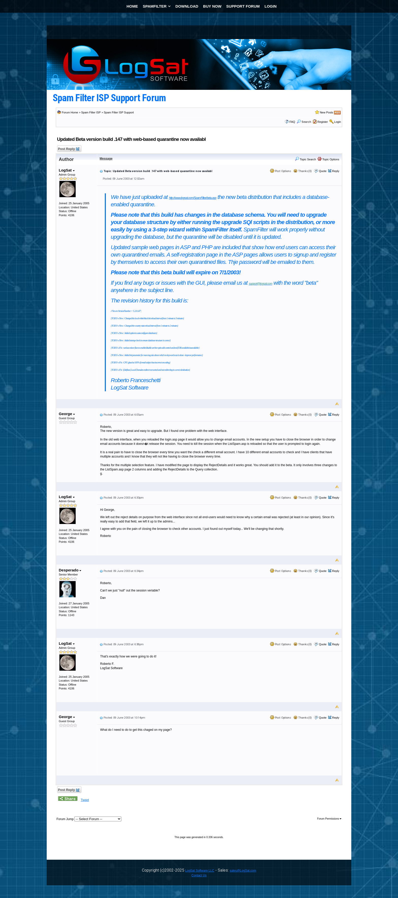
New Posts (326, 112)
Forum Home (70, 112)
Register (323, 121)
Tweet (85, 800)
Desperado (70, 570)
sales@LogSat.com (243, 870)
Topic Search (305, 159)
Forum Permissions (329, 818)
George (67, 414)
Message (106, 158)
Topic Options (328, 159)
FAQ (292, 121)
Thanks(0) (302, 171)
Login (337, 121)
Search (304, 122)
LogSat (67, 170)
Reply (335, 171)
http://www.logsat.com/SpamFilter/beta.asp (192, 198)
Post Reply (68, 149)
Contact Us (198, 875)
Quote (322, 171)
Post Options (280, 171)
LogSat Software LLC (199, 870)
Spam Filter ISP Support (119, 112)
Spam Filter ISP (91, 112)
